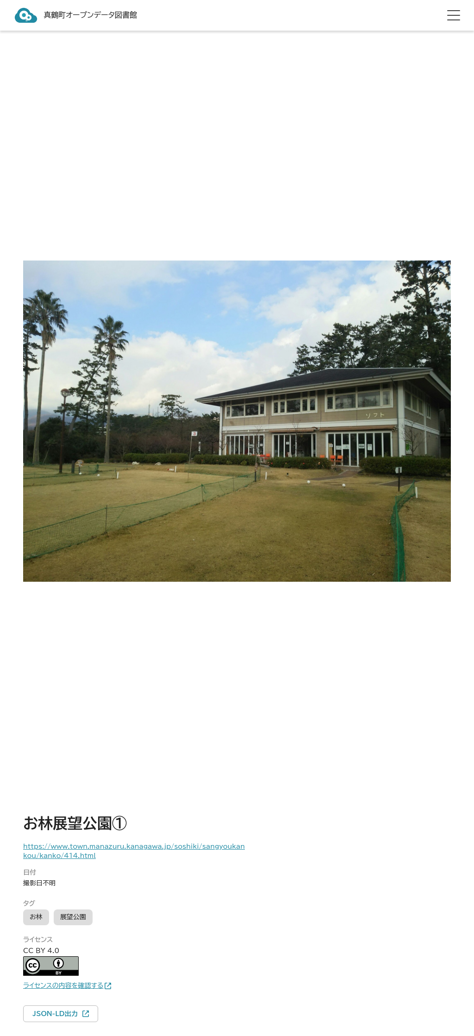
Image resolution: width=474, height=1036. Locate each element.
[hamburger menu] (453, 15)
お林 (36, 917)
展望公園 (73, 917)
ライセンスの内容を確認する (63, 985)
